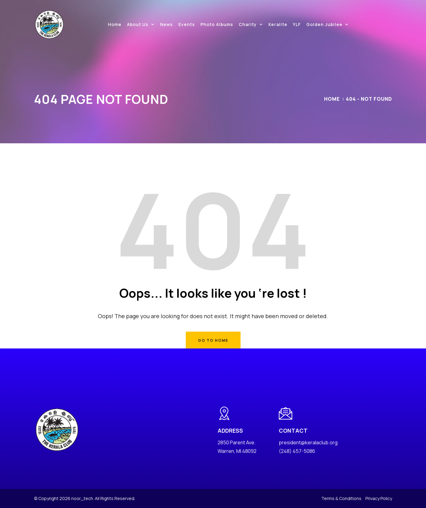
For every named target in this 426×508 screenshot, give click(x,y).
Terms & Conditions (341, 498)
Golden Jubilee (324, 24)
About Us (137, 24)
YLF (297, 24)
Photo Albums (216, 24)
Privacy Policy (378, 498)
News (166, 24)
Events (186, 24)
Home (114, 24)
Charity (248, 24)
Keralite (277, 24)
